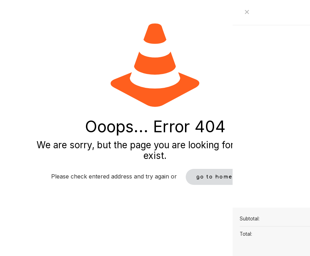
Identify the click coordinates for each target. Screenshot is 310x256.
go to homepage (222, 177)
